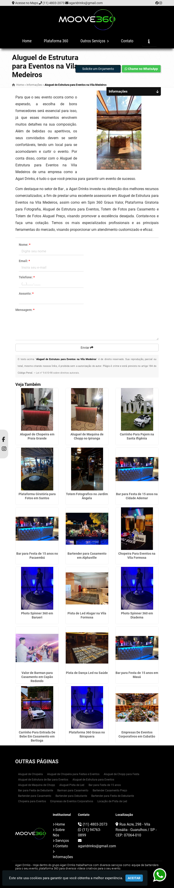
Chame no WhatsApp (141, 69)
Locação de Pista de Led (112, 801)
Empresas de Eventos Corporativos (71, 801)
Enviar (87, 347)
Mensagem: (24, 310)
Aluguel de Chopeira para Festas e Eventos (73, 774)
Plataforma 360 (56, 41)
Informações (63, 857)
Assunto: (26, 293)
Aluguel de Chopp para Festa (121, 774)
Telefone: (27, 277)
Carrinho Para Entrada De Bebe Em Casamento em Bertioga (37, 736)
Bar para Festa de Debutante (35, 790)
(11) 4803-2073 (54, 3)
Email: (24, 261)
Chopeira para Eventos (32, 801)
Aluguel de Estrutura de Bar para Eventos (43, 779)
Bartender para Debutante (71, 795)
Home (26, 41)
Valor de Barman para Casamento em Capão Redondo (37, 677)
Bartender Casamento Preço (110, 790)
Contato (127, 41)
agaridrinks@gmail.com (86, 3)
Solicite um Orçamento (98, 69)
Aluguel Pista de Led (71, 785)
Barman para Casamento (72, 790)
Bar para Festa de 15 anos (105, 785)
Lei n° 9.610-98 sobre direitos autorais (57, 372)
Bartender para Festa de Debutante (112, 795)
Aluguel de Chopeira (30, 774)
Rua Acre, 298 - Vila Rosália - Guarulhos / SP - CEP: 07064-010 (136, 829)
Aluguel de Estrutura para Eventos (93, 779)
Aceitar (134, 878)
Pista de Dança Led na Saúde (87, 673)
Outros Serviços (94, 41)
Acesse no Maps (26, 3)
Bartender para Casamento (34, 795)
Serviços (62, 840)
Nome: (24, 244)
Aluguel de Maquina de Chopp (36, 785)
